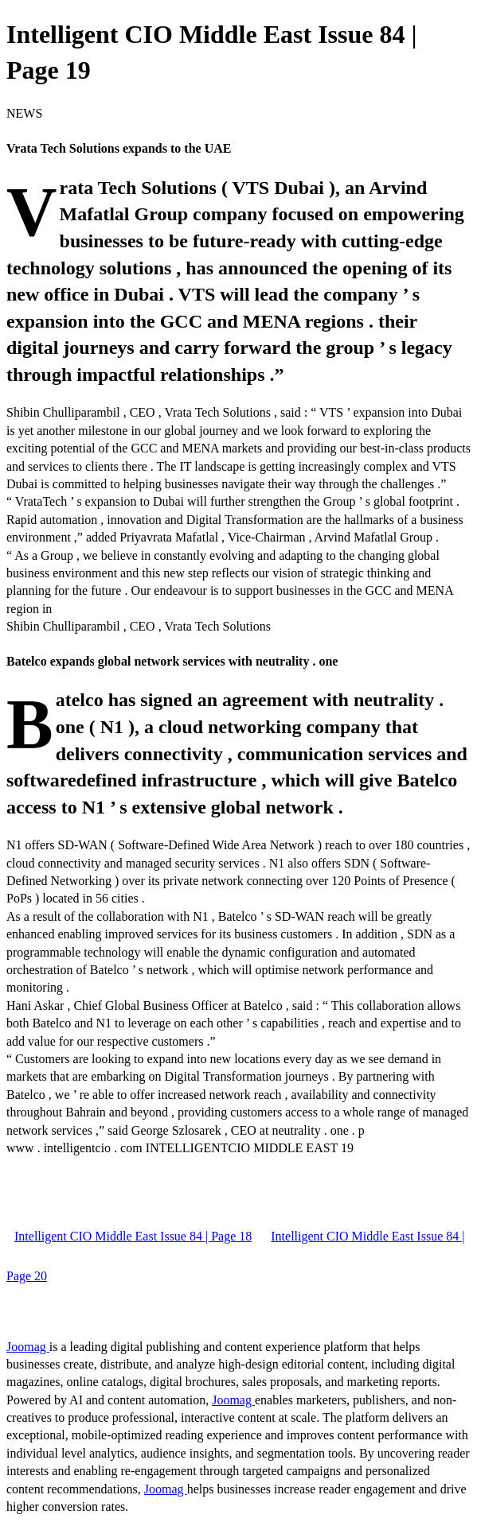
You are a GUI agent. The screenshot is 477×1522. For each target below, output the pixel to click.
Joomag (27, 1346)
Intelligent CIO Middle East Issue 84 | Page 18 (133, 1236)
